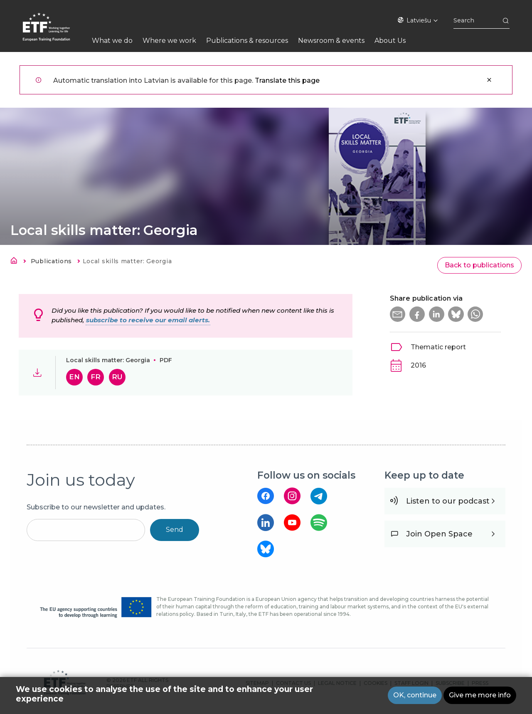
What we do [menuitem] (112, 40)
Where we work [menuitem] (169, 40)
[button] (398, 314)
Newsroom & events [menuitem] (331, 40)
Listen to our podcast (448, 501)
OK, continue (414, 696)
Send (174, 530)
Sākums (16, 262)
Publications (51, 261)
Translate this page (287, 80)
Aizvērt (489, 80)
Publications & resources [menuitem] (247, 40)
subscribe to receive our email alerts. (148, 320)
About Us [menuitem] (390, 40)
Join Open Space (439, 534)
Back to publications (479, 265)
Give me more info (480, 696)
